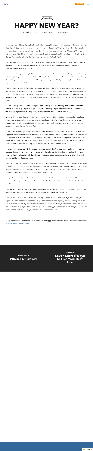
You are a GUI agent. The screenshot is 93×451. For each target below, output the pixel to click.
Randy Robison (30, 32)
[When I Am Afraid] (23, 258)
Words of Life (47, 18)
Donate (80, 4)
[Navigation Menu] (88, 4)
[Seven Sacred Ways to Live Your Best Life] (70, 258)
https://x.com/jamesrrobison (18, 224)
